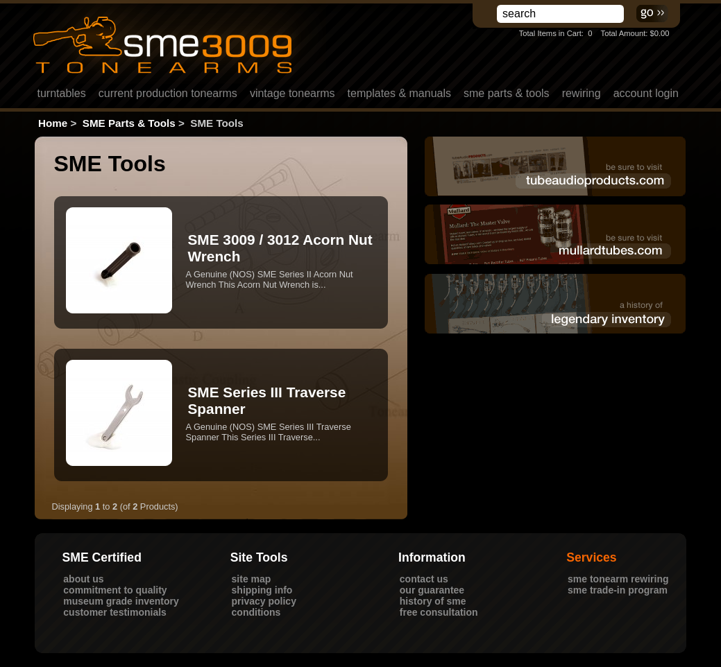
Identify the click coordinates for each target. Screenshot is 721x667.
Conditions (256, 612)
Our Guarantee (432, 590)
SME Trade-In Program (618, 590)
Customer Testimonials (115, 612)
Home (52, 123)
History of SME (433, 601)
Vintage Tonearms (292, 93)
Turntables (61, 93)
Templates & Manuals (399, 93)
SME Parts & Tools (507, 93)
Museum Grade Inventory (121, 601)
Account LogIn (646, 93)
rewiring (581, 93)
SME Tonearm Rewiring (618, 578)
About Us (83, 578)
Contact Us (424, 578)
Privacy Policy (264, 601)
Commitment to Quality (115, 590)
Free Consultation (439, 612)
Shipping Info (262, 590)
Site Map (251, 578)
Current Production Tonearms (168, 93)
